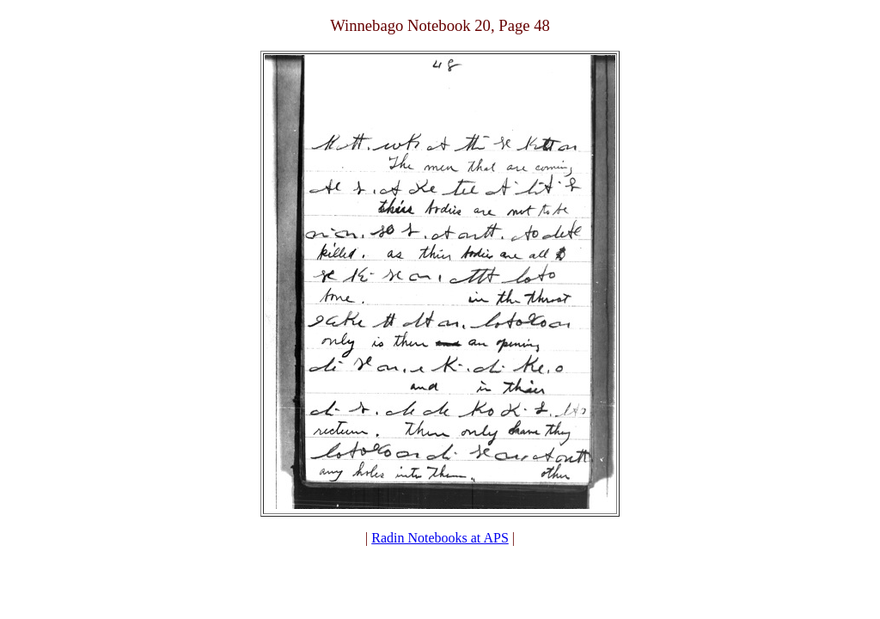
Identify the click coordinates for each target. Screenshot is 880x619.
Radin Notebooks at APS (440, 537)
